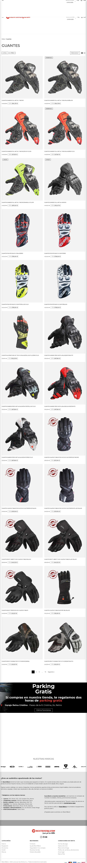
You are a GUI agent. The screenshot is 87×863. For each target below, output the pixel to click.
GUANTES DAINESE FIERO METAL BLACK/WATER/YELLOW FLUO (19, 406)
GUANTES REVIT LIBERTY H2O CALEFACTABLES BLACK (16, 559)
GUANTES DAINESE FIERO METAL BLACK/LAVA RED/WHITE (59, 406)
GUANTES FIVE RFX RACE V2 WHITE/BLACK (55, 304)
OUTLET (5, 159)
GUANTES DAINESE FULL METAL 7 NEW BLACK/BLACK (58, 100)
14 (45, 672)
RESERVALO (49, 57)
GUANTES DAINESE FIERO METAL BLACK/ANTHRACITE (58, 355)
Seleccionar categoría (70, 18)
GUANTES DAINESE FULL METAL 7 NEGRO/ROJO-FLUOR (16, 151)
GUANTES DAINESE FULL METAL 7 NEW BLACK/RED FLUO (59, 151)
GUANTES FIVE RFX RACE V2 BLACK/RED (12, 253)
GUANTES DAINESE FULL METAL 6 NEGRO (55, 202)
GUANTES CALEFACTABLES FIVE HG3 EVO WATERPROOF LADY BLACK (63, 508)
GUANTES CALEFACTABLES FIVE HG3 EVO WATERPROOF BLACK (19, 508)
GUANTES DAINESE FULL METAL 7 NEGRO (13, 100)
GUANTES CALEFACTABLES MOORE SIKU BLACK (57, 610)
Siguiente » (51, 672)
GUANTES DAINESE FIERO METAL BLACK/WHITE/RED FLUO (17, 457)
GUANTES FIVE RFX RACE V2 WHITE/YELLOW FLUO (15, 304)
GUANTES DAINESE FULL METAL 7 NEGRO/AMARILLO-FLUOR (18, 202)
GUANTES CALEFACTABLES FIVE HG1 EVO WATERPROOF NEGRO (61, 457)
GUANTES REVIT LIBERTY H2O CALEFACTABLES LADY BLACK (60, 559)
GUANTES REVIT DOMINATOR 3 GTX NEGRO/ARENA (15, 661)
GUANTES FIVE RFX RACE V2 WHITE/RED (55, 253)
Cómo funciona (43, 710)
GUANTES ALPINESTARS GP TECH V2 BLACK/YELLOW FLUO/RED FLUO (20, 355)
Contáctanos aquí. (70, 803)
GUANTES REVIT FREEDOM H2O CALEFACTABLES (15, 610)
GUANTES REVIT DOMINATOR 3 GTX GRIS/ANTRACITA (58, 661)
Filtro (12, 53)
